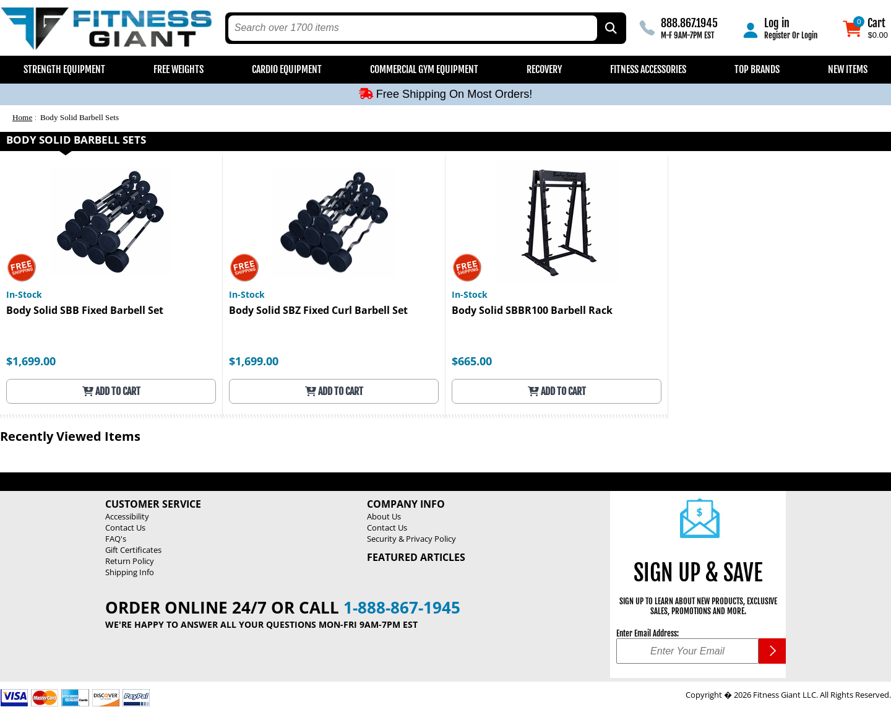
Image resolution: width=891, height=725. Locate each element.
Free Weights (178, 69)
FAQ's (115, 538)
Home (22, 117)
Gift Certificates (133, 549)
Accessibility (127, 516)
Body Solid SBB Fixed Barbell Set (84, 311)
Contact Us (125, 527)
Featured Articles (416, 557)
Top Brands (757, 69)
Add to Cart (111, 391)
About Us (384, 516)
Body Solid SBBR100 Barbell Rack (532, 311)
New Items (847, 69)
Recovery (544, 69)
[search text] (413, 28)
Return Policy (129, 561)
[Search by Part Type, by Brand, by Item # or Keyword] (610, 28)
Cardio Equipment (287, 69)
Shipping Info (129, 572)
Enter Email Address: (647, 633)
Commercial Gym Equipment (424, 69)
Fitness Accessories (648, 69)
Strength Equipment (64, 69)
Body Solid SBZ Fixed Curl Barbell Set (318, 311)
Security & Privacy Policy (411, 538)
